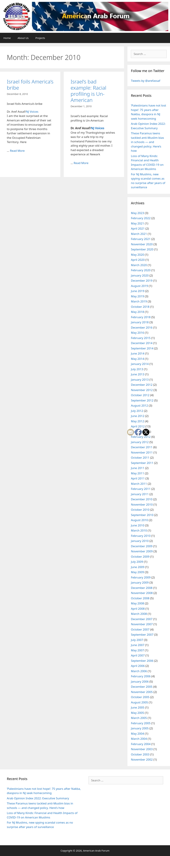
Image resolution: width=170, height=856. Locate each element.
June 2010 (137, 525)
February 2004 (141, 744)
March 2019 (139, 301)
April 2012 (138, 426)
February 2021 (141, 239)
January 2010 (140, 541)
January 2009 (140, 582)
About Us (23, 38)
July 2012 (137, 411)
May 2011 (137, 473)
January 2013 (140, 379)
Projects (40, 38)
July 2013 (137, 369)
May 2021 (137, 223)
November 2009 (142, 551)
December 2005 (141, 687)
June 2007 (137, 645)
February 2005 (141, 723)
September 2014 (142, 348)
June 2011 (137, 468)
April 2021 (138, 228)
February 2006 (141, 676)
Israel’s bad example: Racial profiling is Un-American (88, 90)
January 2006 (140, 681)
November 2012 (142, 390)
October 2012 (140, 395)
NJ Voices (32, 112)
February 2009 (141, 577)
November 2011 (142, 452)
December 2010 (141, 499)
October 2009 (140, 556)
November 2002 (142, 759)
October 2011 (140, 457)
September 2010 (142, 515)
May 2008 (137, 603)
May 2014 (137, 359)
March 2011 (139, 484)
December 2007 (141, 619)
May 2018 (137, 312)
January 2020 (140, 275)
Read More (17, 151)
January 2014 (140, 364)
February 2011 (141, 489)
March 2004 (139, 739)
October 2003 (140, 754)
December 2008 (141, 588)
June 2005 (137, 707)
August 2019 (139, 286)
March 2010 (139, 530)
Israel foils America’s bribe (30, 84)
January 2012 (140, 442)
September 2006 (142, 661)
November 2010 (142, 504)
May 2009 (137, 572)
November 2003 (142, 749)
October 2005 (140, 697)
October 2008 (140, 598)
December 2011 (141, 447)
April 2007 (138, 655)
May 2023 (137, 213)
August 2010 (139, 520)
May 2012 (137, 421)
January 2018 (140, 322)
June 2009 (137, 567)
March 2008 (139, 614)
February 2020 (141, 270)
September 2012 (142, 400)
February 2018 (141, 317)
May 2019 (137, 296)
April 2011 (138, 478)
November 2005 (142, 692)
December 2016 (141, 327)
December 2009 (141, 546)
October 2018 (140, 307)
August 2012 (139, 405)
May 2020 (137, 255)
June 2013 (137, 374)
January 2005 (140, 728)
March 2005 (139, 718)
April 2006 (138, 666)
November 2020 (142, 244)
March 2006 (139, 671)
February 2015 (141, 338)
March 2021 (139, 234)
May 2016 (137, 333)
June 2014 (137, 353)
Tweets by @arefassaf (145, 81)
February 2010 (141, 536)
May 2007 (137, 650)
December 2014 (141, 343)
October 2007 (140, 629)
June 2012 (137, 416)
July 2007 (137, 640)
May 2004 (137, 733)
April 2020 (138, 260)
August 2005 (139, 702)
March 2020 (139, 265)
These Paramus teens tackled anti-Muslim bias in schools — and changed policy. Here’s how (147, 142)
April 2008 (138, 609)
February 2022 (141, 218)
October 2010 (140, 510)
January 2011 (140, 494)
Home (7, 38)
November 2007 (142, 624)
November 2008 (142, 593)
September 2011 (142, 463)
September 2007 (142, 634)
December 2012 (141, 385)
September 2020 (142, 249)
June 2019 (137, 291)
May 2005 (137, 713)
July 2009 (137, 562)
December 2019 (141, 280)
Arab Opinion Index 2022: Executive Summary (38, 798)
